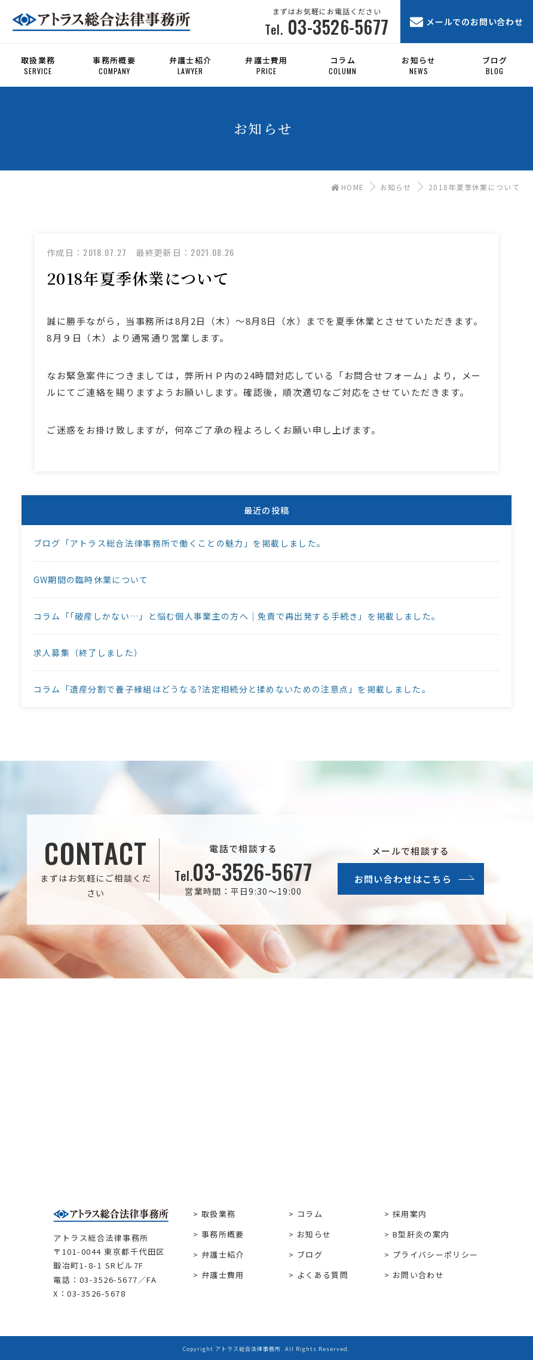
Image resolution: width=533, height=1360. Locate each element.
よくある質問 (322, 1274)
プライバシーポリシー (435, 1254)
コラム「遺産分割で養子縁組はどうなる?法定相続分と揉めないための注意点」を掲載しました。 (232, 689)
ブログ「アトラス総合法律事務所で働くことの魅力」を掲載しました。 (179, 543)
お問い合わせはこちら (403, 879)
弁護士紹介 (222, 1254)
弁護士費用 (222, 1274)
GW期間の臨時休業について (91, 580)
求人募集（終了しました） (88, 652)
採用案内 (410, 1213)
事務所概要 (222, 1234)
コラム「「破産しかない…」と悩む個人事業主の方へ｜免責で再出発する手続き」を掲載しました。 (237, 616)
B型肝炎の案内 (421, 1234)
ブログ (310, 1254)
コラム (310, 1213)
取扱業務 (218, 1213)
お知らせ (396, 187)
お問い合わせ (418, 1274)
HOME (347, 187)
